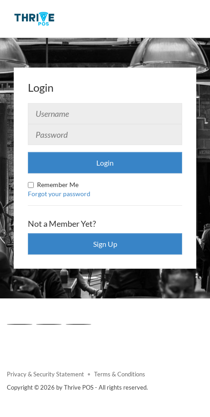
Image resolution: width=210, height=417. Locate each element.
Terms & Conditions (119, 374)
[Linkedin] (78, 324)
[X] (49, 324)
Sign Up (105, 244)
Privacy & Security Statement (45, 374)
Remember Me (53, 184)
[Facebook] (19, 324)
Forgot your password (59, 194)
